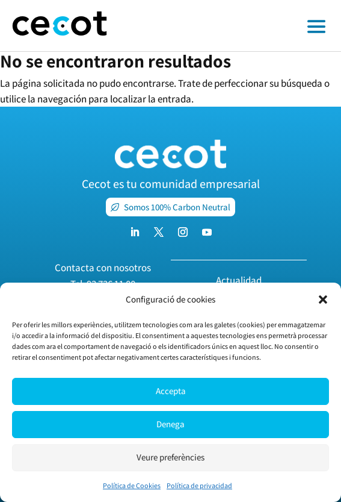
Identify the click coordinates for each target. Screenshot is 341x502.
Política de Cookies (132, 485)
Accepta (171, 391)
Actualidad (239, 280)
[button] (323, 299)
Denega (170, 424)
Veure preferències (170, 457)
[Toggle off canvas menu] (230, 26)
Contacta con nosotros (103, 267)
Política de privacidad (199, 485)
